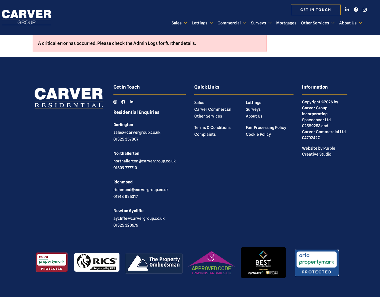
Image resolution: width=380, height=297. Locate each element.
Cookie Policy (258, 134)
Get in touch (315, 10)
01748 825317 (125, 196)
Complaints (205, 134)
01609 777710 (125, 168)
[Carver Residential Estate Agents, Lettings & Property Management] (31, 17)
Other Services (315, 22)
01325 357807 (125, 139)
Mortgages (286, 22)
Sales (176, 22)
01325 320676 (125, 225)
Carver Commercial (212, 109)
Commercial (229, 22)
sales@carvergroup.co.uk (137, 132)
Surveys (258, 22)
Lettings (199, 22)
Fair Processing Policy (266, 127)
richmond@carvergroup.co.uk (141, 189)
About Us (347, 22)
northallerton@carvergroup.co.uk (144, 161)
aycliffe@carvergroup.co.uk (139, 218)
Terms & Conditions (212, 127)
